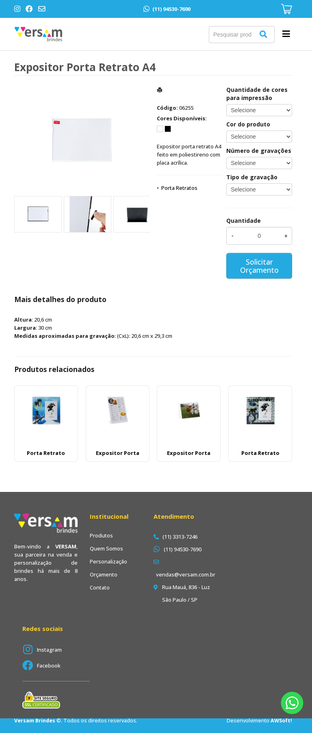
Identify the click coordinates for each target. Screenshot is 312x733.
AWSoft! (281, 720)
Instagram (49, 649)
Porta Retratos (179, 187)
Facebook (49, 665)
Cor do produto (248, 124)
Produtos (101, 535)
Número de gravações (258, 150)
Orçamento (103, 574)
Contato (100, 587)
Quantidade (243, 220)
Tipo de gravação (251, 177)
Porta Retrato (46, 453)
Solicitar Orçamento (259, 266)
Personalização (108, 561)
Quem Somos (106, 548)
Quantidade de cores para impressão (257, 94)
